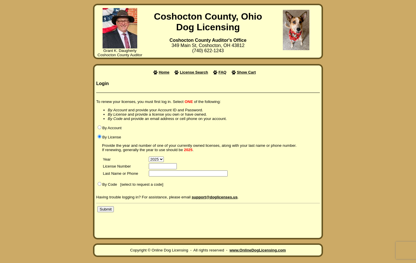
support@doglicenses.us (214, 197)
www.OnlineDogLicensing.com (257, 250)
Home (164, 72)
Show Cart (246, 72)
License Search (194, 72)
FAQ (222, 72)
